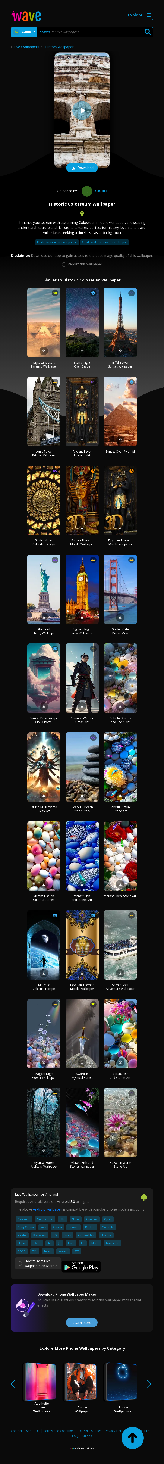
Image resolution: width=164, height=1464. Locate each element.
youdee (94, 190)
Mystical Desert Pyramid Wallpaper (44, 364)
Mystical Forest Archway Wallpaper (44, 1164)
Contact (16, 1431)
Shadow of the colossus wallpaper (104, 242)
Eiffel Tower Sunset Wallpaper (120, 364)
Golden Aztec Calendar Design (43, 542)
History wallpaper (59, 46)
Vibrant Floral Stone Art (120, 896)
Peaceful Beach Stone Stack (82, 809)
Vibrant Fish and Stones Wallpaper (82, 1164)
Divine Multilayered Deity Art (44, 809)
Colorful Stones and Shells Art (120, 720)
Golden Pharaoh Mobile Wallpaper (82, 542)
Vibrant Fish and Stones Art (82, 898)
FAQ (75, 1436)
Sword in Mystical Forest (82, 1076)
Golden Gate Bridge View (120, 631)
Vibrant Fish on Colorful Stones (43, 898)
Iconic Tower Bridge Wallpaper (44, 453)
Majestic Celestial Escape (44, 987)
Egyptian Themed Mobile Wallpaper (82, 987)
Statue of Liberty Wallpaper (44, 631)
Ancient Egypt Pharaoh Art (82, 453)
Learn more (81, 1322)
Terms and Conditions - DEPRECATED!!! (72, 1431)
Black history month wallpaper (57, 242)
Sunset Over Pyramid (120, 451)
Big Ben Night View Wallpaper (82, 631)
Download (82, 168)
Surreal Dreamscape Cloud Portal (44, 720)
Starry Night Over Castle (82, 364)
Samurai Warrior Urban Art (82, 720)
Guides (87, 1436)
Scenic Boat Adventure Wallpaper (120, 987)
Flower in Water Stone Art (120, 1164)
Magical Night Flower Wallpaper (44, 1076)
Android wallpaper (47, 1209)
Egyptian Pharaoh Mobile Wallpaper (120, 542)
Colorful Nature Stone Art (120, 809)
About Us (33, 1431)
